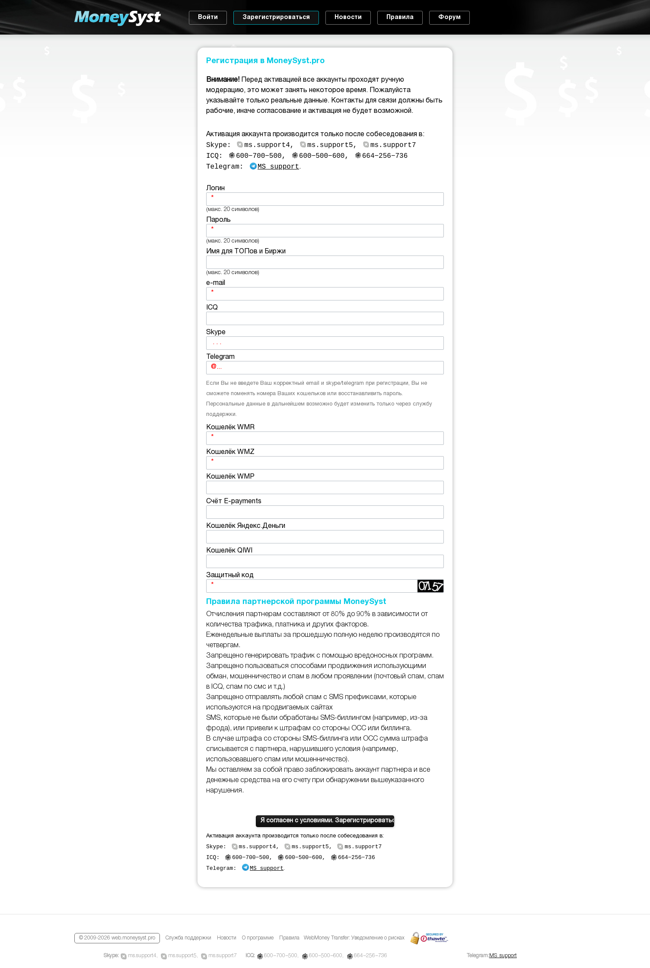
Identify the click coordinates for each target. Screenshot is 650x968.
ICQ (325, 317)
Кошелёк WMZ (325, 462)
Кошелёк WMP (325, 486)
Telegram (325, 367)
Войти (208, 17)
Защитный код (325, 585)
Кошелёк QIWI (325, 560)
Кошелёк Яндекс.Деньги (325, 536)
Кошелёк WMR (325, 437)
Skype (325, 342)
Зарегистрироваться (276, 17)
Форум (449, 17)
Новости (348, 17)
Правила (400, 17)
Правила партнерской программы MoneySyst (296, 605)
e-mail (325, 293)
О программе (258, 938)
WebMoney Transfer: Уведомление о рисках (354, 938)
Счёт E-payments (325, 511)
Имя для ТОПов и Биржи (325, 261)
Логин (325, 198)
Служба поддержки (188, 938)
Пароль (325, 230)
